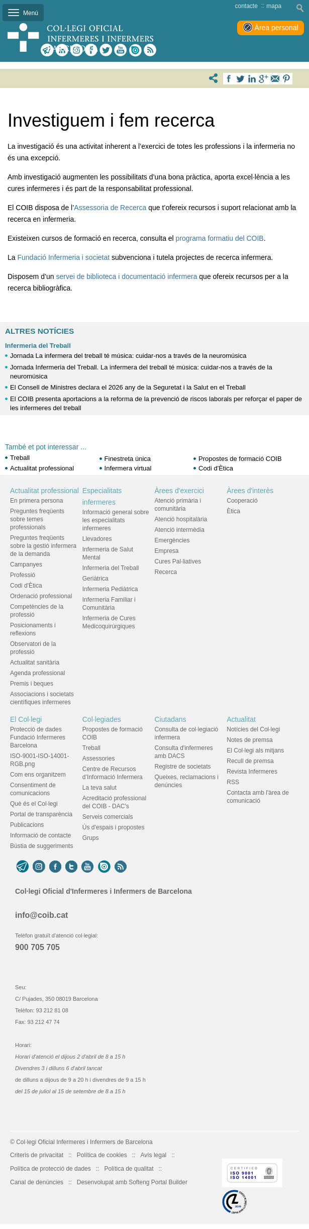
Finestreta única (128, 458)
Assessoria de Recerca (110, 208)
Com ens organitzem (38, 774)
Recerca (166, 572)
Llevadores (97, 538)
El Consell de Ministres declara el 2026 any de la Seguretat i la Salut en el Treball (128, 387)
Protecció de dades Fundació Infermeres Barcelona (37, 737)
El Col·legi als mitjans (255, 750)
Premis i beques (31, 683)
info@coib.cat (41, 915)
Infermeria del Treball (38, 345)
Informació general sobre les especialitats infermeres (115, 520)
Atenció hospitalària (181, 519)
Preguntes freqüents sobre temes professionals (37, 519)
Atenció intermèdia (179, 529)
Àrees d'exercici (179, 491)
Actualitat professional (42, 468)
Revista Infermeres (252, 771)
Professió (22, 575)
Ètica (233, 511)
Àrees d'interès (250, 491)
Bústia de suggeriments (41, 845)
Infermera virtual (128, 468)
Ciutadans (170, 719)
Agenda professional (37, 673)
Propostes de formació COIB (239, 458)
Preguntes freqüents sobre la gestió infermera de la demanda (43, 545)
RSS (233, 782)
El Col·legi (26, 719)
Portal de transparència (41, 814)
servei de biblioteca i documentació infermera (126, 276)
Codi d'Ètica (215, 468)
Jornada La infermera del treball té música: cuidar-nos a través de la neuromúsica (128, 355)
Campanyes (26, 564)
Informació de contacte (40, 835)
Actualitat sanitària (34, 662)
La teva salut (99, 787)
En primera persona (36, 500)
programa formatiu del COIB (220, 238)
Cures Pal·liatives (178, 561)
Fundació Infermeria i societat (63, 257)
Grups (90, 837)
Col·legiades (101, 719)
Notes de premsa (249, 739)
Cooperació (242, 500)
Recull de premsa (250, 761)
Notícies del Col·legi (253, 729)
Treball (20, 457)
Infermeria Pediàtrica (110, 589)
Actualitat (241, 719)
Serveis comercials (107, 816)
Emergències (172, 540)
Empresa (167, 550)
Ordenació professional (41, 596)
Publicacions (27, 824)
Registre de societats (183, 766)
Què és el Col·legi (34, 803)
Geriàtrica (95, 578)
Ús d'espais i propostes (113, 827)
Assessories (98, 758)
